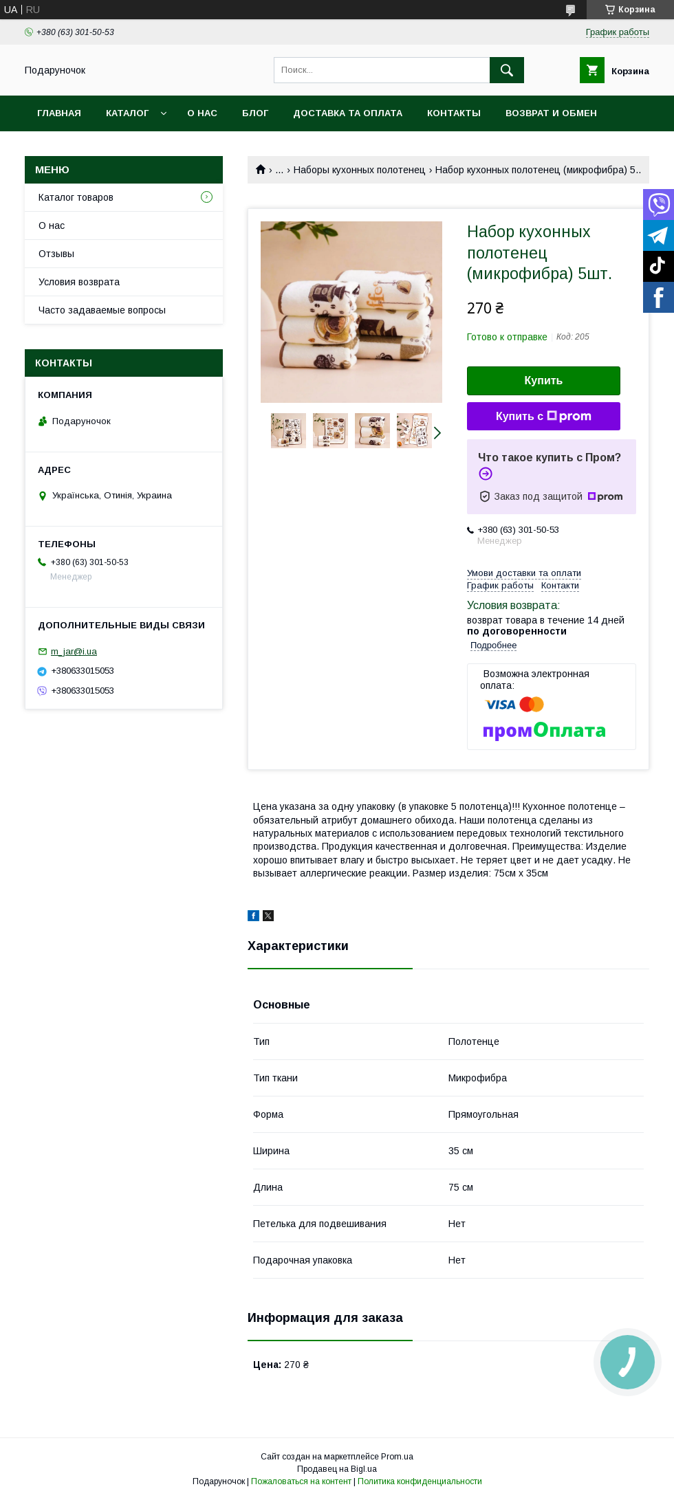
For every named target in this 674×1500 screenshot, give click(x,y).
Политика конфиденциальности (420, 1481)
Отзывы (56, 253)
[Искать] (507, 70)
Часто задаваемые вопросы (102, 310)
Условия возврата (79, 281)
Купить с (543, 416)
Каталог (127, 113)
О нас (202, 113)
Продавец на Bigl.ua (337, 1469)
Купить (544, 380)
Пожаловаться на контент (301, 1481)
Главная (59, 113)
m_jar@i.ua (74, 651)
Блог (255, 113)
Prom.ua (397, 1457)
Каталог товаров (76, 197)
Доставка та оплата (347, 113)
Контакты (454, 113)
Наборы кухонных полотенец (360, 169)
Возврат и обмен (551, 113)
